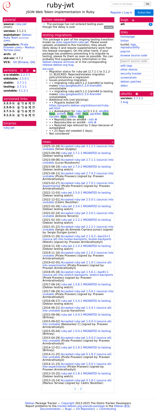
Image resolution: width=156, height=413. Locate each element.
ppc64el (95, 113)
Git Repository (85, 408)
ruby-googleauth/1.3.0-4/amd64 (80, 85)
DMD (7, 40)
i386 (78, 113)
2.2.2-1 (25, 74)
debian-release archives (58, 62)
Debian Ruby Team (17, 36)
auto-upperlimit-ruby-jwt (72, 42)
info (91, 119)
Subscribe (144, 12)
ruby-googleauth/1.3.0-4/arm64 (80, 94)
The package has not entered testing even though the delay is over (78, 26)
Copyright (67, 403)
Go (147, 4)
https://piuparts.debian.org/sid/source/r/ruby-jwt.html (79, 107)
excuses (47, 68)
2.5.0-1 (24, 78)
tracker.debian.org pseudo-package (81, 406)
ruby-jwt (21, 24)
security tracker (131, 73)
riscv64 (54, 116)
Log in (128, 12)
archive (24, 38)
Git (15, 62)
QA (32, 62)
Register (116, 12)
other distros (129, 69)
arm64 (61, 113)
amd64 (103, 111)
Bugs (68, 408)
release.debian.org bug (57, 64)
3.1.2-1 (23, 90)
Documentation (50, 408)
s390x (72, 116)
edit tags (126, 65)
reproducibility (130, 47)
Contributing (107, 408)
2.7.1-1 (22, 82)
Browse (23, 62)
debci (124, 85)
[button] (44, 24)
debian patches (131, 81)
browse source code (134, 55)
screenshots (129, 77)
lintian (125, 40)
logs (133, 44)
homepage (128, 36)
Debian (30, 403)
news (46, 142)
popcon (125, 51)
